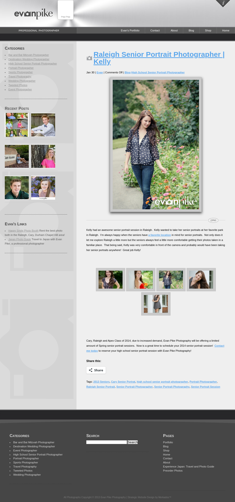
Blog (191, 30)
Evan (100, 72)
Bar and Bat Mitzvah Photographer (28, 54)
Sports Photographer (20, 72)
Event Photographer (20, 89)
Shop (208, 30)
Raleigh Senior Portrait (100, 386)
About (174, 30)
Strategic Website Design (141, 497)
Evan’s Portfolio (130, 30)
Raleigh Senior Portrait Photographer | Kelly (159, 57)
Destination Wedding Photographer (28, 59)
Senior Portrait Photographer (134, 386)
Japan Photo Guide (19, 239)
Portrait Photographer (21, 67)
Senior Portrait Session (205, 386)
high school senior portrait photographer (162, 381)
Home (225, 30)
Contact (155, 30)
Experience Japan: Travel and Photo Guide (188, 466)
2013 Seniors (101, 381)
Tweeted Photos (17, 85)
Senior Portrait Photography (171, 386)
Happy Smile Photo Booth (23, 230)
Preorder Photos (172, 470)
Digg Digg (65, 17)
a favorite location (159, 234)
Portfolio (168, 442)
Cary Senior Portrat (123, 381)
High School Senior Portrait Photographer (32, 63)
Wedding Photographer (21, 80)
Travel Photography (19, 76)
